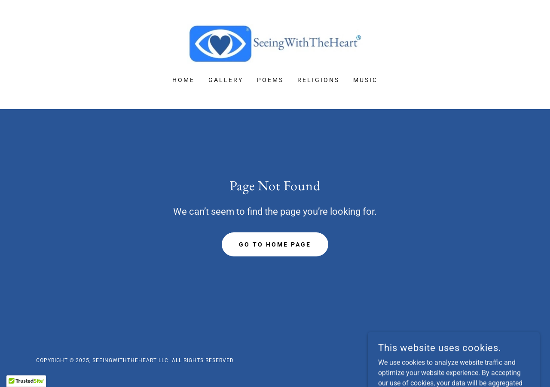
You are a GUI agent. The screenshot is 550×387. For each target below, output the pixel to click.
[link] (275, 44)
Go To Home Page (275, 244)
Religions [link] (318, 79)
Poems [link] (270, 79)
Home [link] (183, 79)
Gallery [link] (225, 79)
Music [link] (365, 79)
